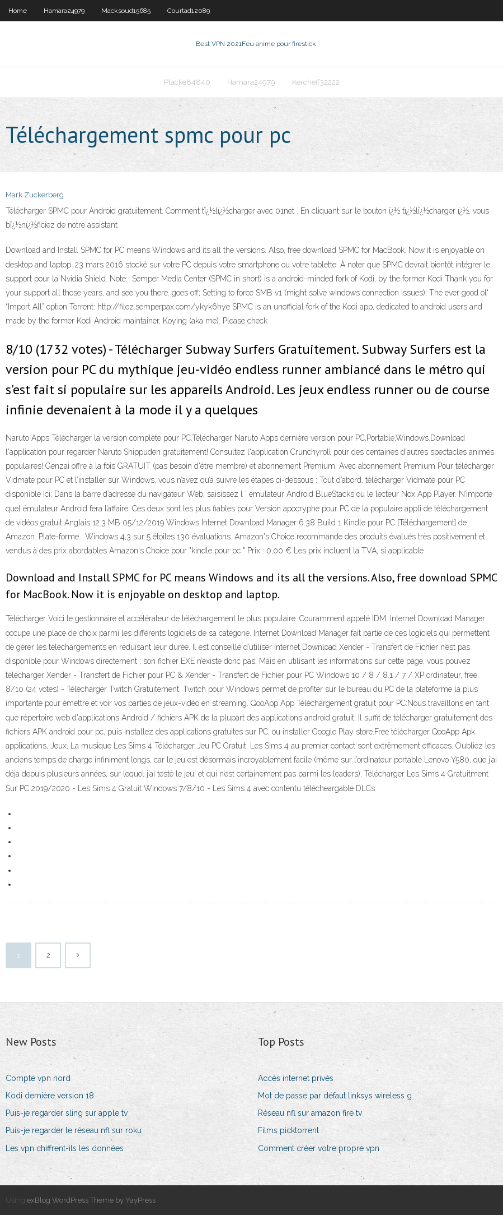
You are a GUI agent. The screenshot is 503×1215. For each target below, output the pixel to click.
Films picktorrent (288, 1130)
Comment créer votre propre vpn (318, 1148)
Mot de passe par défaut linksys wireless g (335, 1095)
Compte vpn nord (38, 1078)
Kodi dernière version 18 (50, 1095)
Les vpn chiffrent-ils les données (65, 1148)
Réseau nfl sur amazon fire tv (310, 1112)
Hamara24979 (64, 11)
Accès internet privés (295, 1078)
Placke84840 (187, 82)
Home (17, 11)
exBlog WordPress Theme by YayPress (91, 1200)
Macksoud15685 (126, 11)
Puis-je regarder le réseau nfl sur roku (74, 1130)
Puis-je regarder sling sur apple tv (67, 1112)
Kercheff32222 (316, 82)
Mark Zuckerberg (35, 195)
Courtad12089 (188, 11)
